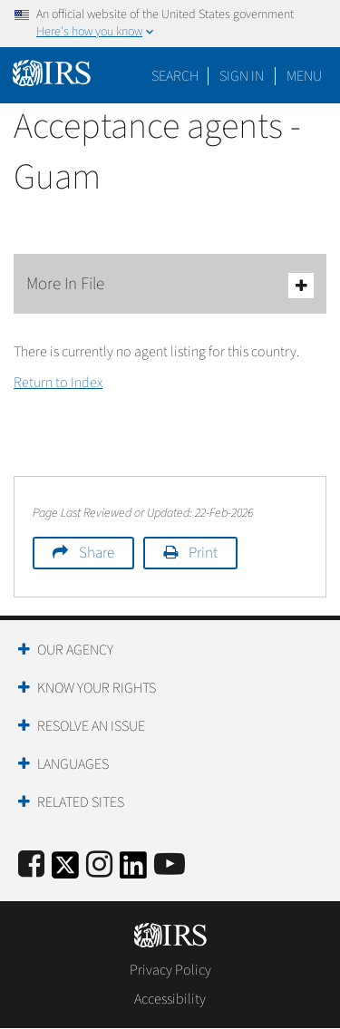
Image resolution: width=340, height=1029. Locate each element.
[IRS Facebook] (31, 865)
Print (203, 553)
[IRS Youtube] (169, 865)
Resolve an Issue (91, 726)
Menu (304, 76)
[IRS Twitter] (65, 871)
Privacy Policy (170, 970)
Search (175, 76)
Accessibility (170, 999)
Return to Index (58, 383)
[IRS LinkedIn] (133, 871)
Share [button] (96, 553)
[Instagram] (99, 865)
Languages (73, 764)
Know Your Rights (96, 688)
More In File (170, 285)
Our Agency (75, 650)
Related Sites (80, 802)
